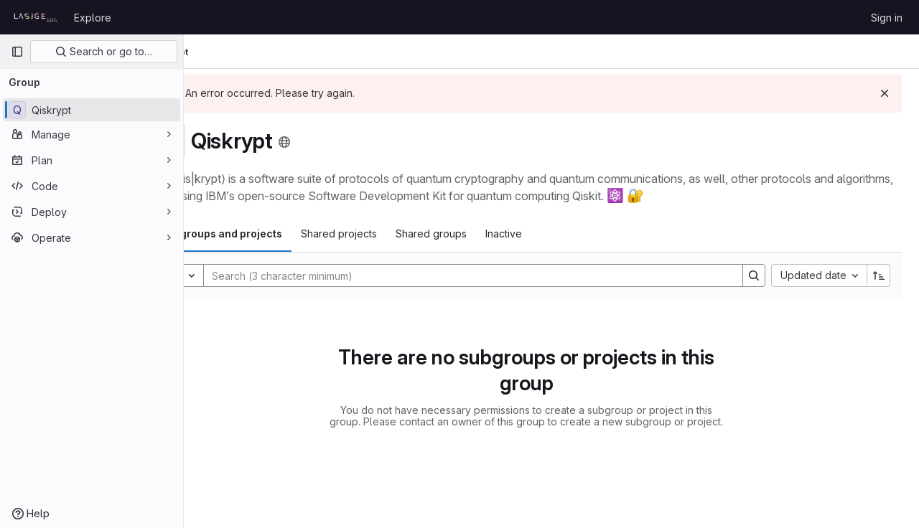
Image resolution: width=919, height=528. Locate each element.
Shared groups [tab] (481, 233)
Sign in (886, 17)
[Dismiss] (884, 93)
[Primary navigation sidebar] (17, 51)
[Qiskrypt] (91, 109)
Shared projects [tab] (389, 233)
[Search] (491, 275)
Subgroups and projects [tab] (271, 233)
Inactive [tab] (554, 233)
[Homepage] (35, 17)
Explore (92, 17)
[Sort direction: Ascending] (878, 275)
